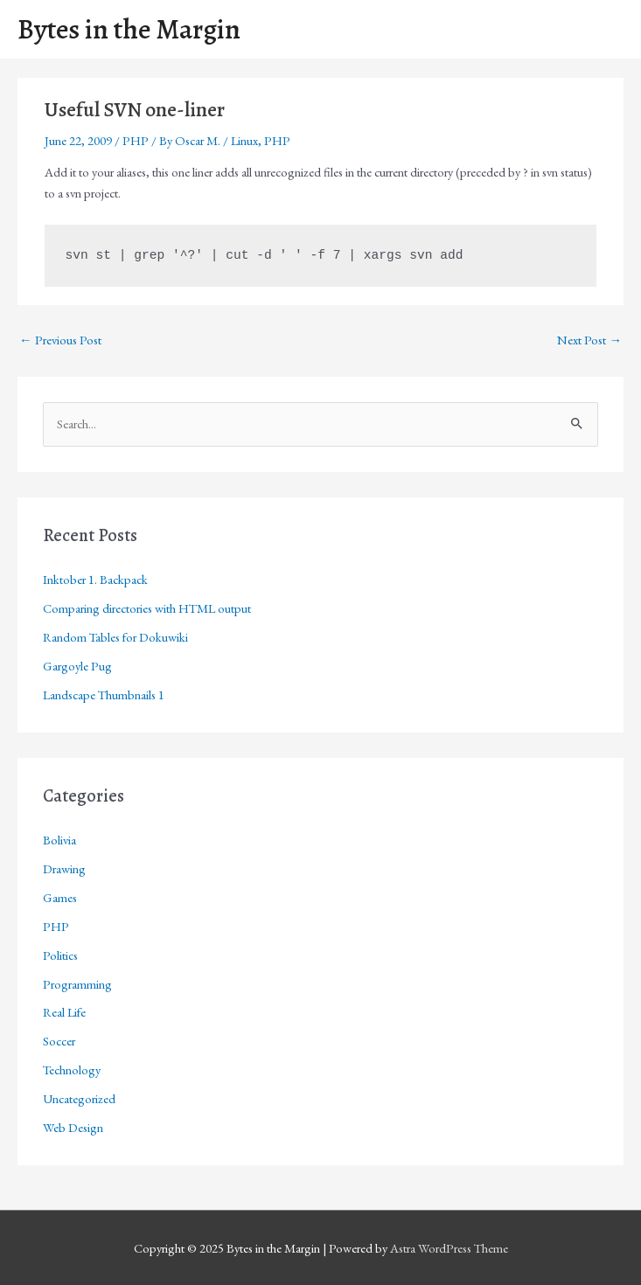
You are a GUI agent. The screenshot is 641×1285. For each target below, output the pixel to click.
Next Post (589, 339)
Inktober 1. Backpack (95, 579)
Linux (244, 140)
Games (60, 897)
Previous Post (60, 339)
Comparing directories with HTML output (147, 608)
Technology (72, 1069)
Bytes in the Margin (128, 29)
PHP (135, 140)
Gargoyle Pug (77, 665)
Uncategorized (79, 1098)
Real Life (64, 1012)
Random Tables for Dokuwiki (115, 637)
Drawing (64, 868)
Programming (77, 984)
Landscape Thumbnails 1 (103, 694)
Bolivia (59, 839)
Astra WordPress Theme (449, 1248)
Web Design (73, 1127)
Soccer (59, 1040)
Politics (60, 955)
